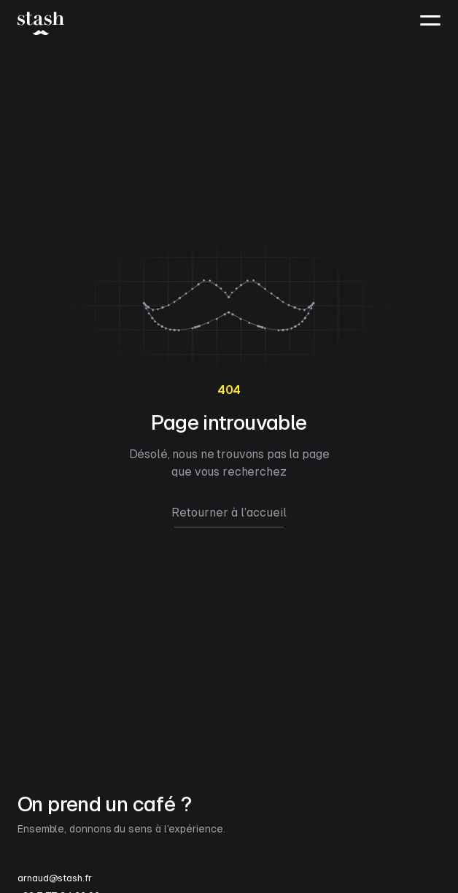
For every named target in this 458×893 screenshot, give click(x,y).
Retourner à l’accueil (229, 512)
